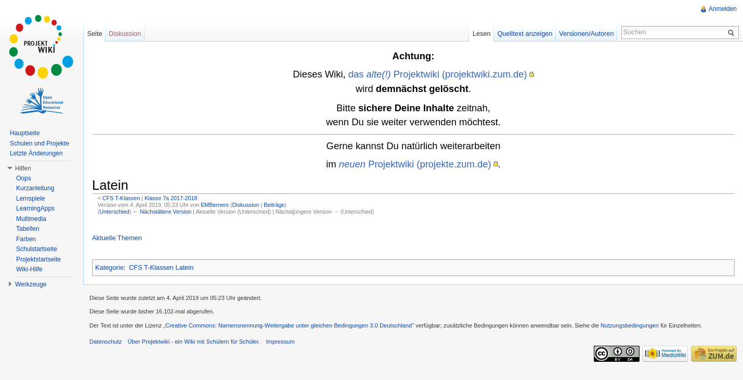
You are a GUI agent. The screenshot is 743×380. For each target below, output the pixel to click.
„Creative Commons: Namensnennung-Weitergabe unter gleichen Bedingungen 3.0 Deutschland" (288, 325)
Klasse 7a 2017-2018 (171, 198)
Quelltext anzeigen (525, 33)
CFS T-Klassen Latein (161, 267)
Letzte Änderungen (36, 153)
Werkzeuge (30, 284)
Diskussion (245, 205)
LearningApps (35, 208)
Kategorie (109, 267)
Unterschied (114, 211)
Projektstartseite (38, 259)
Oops (23, 178)
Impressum (280, 341)
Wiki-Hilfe (29, 269)
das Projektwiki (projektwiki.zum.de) (437, 74)
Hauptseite (25, 133)
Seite (94, 33)
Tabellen (28, 228)
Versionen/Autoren (586, 33)
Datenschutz (105, 341)
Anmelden (723, 8)
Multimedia (31, 218)
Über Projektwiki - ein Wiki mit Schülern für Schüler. (193, 341)
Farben (26, 239)
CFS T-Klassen (121, 198)
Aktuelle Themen (117, 238)
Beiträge (274, 205)
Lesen (482, 33)
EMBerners (215, 205)
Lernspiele (30, 198)
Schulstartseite (36, 249)
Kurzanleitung (35, 188)
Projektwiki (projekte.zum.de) (415, 164)
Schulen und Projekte (39, 143)
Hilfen (23, 168)
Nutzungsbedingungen (630, 325)
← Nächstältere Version (162, 211)
